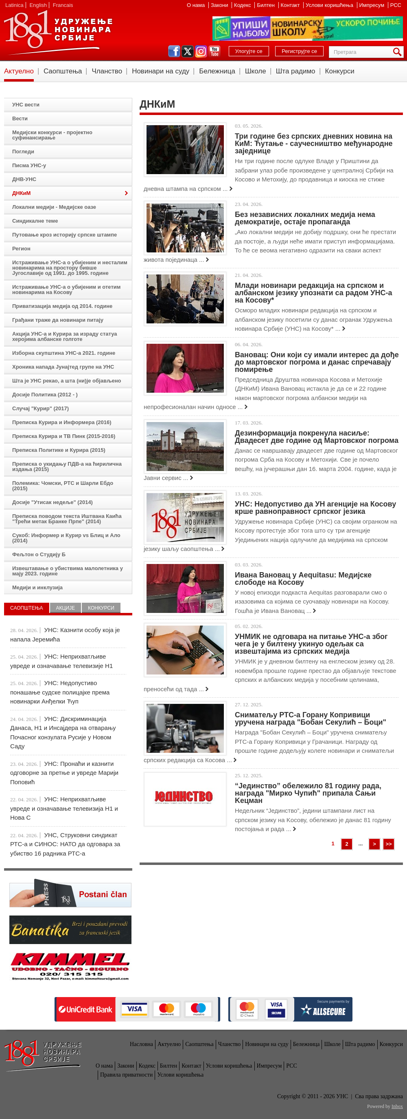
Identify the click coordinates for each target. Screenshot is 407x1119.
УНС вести (25, 104)
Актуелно (19, 71)
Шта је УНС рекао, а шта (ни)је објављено (66, 380)
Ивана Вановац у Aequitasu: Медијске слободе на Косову (303, 578)
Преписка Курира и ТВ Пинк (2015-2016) (63, 436)
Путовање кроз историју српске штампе (64, 234)
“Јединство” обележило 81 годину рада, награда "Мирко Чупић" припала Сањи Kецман (308, 793)
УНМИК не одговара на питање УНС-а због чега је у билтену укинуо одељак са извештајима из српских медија (311, 643)
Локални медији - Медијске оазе (54, 207)
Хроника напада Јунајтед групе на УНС (63, 366)
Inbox (397, 1106)
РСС (395, 5)
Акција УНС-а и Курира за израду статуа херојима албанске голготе (64, 336)
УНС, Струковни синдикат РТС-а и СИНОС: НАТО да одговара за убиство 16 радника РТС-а (65, 844)
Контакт (291, 5)
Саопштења (63, 71)
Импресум (372, 5)
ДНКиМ (21, 193)
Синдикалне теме (35, 220)
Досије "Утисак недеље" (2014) (52, 502)
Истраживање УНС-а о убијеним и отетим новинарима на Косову (66, 289)
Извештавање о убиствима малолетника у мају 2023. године (67, 571)
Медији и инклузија (37, 587)
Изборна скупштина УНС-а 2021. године (63, 353)
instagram (201, 51)
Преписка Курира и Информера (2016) (62, 422)
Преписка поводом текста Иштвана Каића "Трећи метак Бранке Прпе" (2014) (67, 518)
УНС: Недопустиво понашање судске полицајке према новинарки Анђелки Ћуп (59, 692)
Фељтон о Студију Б (39, 554)
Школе (255, 71)
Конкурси (339, 71)
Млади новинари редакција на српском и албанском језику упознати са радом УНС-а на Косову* (313, 292)
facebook (174, 51)
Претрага (399, 52)
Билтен (266, 5)
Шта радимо (295, 71)
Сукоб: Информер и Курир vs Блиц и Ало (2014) (66, 538)
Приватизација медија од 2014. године (62, 306)
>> (388, 844)
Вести (20, 118)
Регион (21, 248)
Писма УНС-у (29, 165)
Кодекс (243, 5)
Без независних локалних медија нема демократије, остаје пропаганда (305, 218)
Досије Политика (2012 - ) (45, 394)
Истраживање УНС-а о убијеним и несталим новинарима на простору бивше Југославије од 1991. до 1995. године (69, 268)
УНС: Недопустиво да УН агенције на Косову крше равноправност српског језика (315, 507)
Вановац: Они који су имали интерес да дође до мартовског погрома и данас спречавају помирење (317, 362)
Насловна (141, 1044)
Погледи (23, 151)
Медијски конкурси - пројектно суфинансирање (52, 135)
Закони (220, 5)
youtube (214, 51)
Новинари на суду (160, 71)
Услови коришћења (330, 5)
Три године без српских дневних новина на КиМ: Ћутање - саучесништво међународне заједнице (314, 143)
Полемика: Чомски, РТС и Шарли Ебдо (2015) (62, 485)
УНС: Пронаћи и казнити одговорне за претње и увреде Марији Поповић (64, 772)
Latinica (14, 5)
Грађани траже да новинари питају (57, 320)
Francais (63, 5)
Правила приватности (126, 1075)
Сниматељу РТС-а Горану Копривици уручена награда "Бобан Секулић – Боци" (310, 718)
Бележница (217, 71)
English (38, 5)
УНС (58, 32)
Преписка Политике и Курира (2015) (58, 450)
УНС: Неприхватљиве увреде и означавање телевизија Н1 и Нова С (64, 808)
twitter (188, 51)
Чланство (107, 71)
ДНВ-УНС (24, 179)
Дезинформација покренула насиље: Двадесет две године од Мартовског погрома (316, 437)
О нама (196, 5)
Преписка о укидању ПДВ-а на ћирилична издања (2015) (67, 466)
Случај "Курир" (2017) (40, 408)
